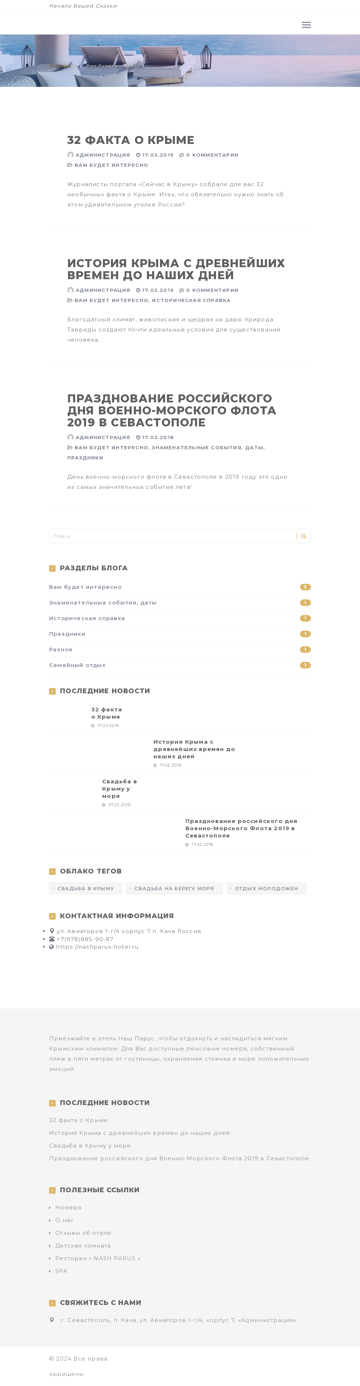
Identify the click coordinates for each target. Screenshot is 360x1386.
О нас (64, 1220)
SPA (61, 1271)
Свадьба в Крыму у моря (119, 788)
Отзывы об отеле (83, 1232)
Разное (180, 649)
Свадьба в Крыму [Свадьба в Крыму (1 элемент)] (85, 888)
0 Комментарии (212, 155)
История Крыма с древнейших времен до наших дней (176, 269)
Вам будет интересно (111, 165)
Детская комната (83, 1245)
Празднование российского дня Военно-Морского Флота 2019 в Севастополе (172, 410)
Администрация (103, 155)
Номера (68, 1207)
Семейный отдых (180, 665)
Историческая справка (191, 300)
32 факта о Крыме (131, 140)
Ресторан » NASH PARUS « (98, 1258)
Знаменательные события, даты (207, 447)
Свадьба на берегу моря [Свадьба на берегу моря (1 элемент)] (174, 888)
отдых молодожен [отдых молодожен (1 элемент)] (266, 888)
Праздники (85, 458)
